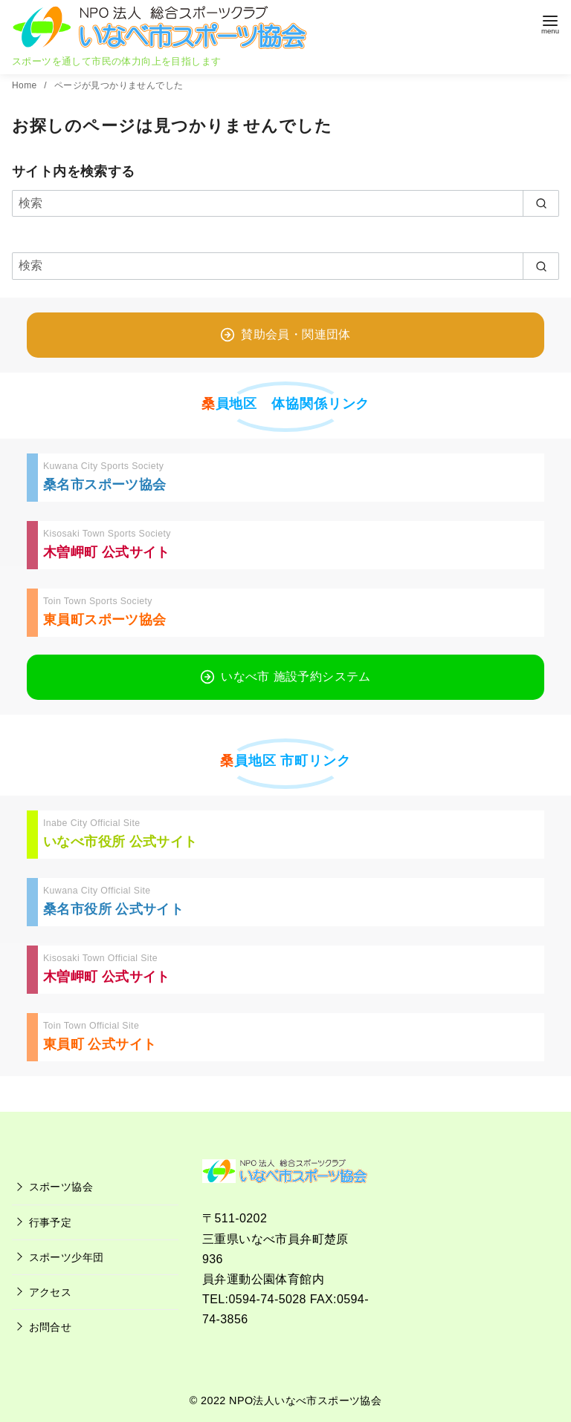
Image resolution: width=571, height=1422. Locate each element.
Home (25, 85)
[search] (541, 203)
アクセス (50, 1292)
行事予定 (50, 1222)
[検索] (285, 203)
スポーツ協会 (61, 1187)
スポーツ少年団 (66, 1257)
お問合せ (50, 1327)
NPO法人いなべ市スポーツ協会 (305, 1400)
